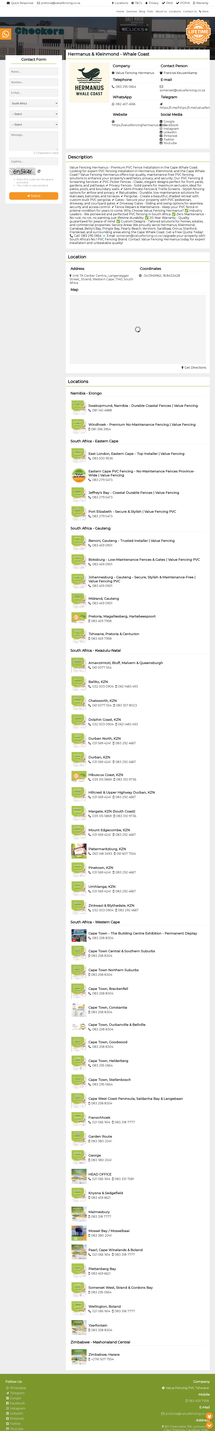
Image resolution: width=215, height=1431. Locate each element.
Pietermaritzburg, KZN (107, 849)
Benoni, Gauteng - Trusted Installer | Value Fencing (131, 541)
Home (120, 11)
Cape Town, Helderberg (108, 1061)
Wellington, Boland (104, 1306)
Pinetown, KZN (100, 868)
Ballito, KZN (98, 682)
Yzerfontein (97, 1325)
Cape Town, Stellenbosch (109, 1080)
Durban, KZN (99, 757)
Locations (175, 11)
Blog (142, 11)
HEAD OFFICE (99, 1174)
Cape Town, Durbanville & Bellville (116, 1025)
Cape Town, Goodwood (107, 1042)
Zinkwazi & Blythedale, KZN (111, 905)
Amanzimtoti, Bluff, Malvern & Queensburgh (125, 663)
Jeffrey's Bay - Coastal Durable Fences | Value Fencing (133, 493)
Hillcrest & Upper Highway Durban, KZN (121, 792)
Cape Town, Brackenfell (108, 989)
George (94, 1155)
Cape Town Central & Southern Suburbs (121, 951)
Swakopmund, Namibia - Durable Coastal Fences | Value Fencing (143, 406)
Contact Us (190, 11)
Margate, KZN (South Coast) (111, 811)
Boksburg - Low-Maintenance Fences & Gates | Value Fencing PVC (144, 560)
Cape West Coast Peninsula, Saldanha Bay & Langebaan (135, 1099)
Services (131, 11)
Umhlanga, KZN (101, 887)
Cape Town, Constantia (107, 1007)
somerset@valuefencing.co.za (139, 236)
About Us (161, 11)
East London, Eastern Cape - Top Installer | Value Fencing (136, 454)
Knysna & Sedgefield (105, 1193)
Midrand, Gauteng (103, 599)
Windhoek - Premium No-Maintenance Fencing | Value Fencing (142, 425)
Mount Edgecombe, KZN (109, 830)
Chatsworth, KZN (102, 701)
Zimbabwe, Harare (104, 1354)
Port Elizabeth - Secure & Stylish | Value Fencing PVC (132, 512)
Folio (150, 11)
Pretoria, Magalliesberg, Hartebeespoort (122, 616)
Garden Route (100, 1136)
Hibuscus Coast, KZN (105, 775)
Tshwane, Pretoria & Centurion (113, 634)
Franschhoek (99, 1117)
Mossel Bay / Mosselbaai (108, 1231)
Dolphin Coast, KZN (104, 720)
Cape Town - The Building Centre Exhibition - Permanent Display (142, 933)
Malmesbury (99, 1212)
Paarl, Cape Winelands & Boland (115, 1250)
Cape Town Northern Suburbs (113, 970)
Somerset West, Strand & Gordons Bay (120, 1288)
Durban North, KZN (104, 738)
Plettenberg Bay (102, 1269)
